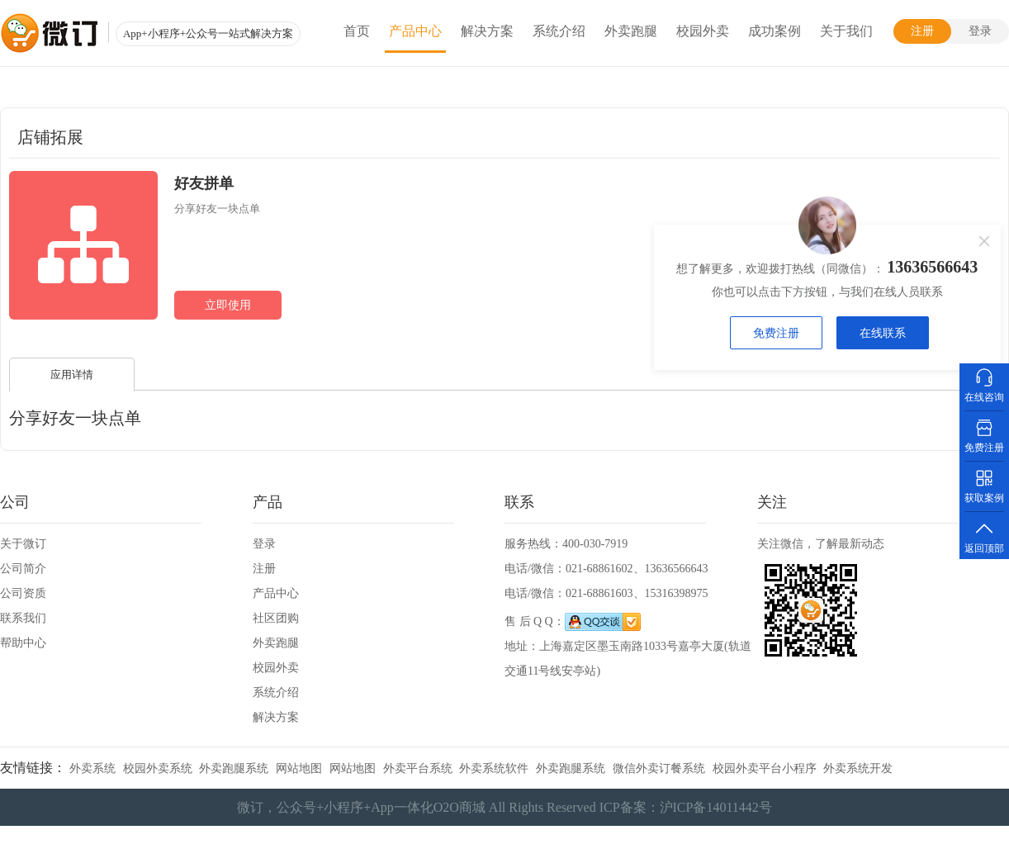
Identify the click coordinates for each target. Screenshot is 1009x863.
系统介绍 (559, 31)
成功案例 (774, 31)
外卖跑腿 (630, 31)
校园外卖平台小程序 (765, 768)
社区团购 (276, 618)
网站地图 (299, 768)
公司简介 (23, 568)
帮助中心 (23, 643)
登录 (980, 31)
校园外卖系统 (157, 768)
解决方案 (487, 31)
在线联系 (883, 333)
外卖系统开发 (858, 768)
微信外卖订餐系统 (659, 768)
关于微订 (23, 544)
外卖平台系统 (417, 768)
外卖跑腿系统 (233, 768)
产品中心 (415, 31)
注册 (922, 31)
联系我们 (23, 618)
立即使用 (228, 305)
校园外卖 (702, 31)
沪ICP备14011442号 (716, 807)
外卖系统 (92, 768)
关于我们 (846, 31)
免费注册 (776, 333)
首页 (356, 31)
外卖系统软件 (493, 768)
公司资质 (23, 593)
